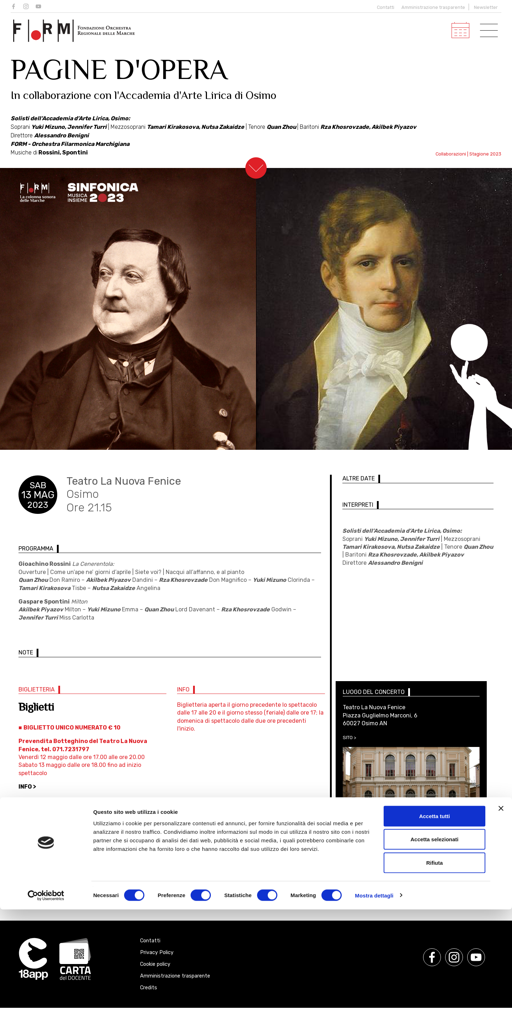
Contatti (384, 7)
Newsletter (486, 7)
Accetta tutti (434, 918)
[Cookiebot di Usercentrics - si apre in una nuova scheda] (46, 997)
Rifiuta (434, 964)
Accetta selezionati (434, 941)
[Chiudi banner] (500, 909)
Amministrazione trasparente (433, 7)
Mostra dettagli (374, 997)
